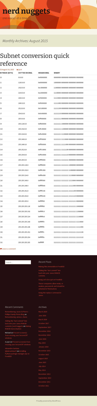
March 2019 (43, 312)
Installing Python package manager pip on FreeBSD (17, 353)
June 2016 (42, 339)
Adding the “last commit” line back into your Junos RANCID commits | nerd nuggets (16, 323)
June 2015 (42, 362)
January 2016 (43, 347)
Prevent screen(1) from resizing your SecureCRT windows (16, 335)
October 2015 (44, 354)
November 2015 (44, 351)
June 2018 (42, 315)
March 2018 (43, 319)
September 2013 (45, 378)
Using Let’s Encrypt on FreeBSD (50, 279)
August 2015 (43, 358)
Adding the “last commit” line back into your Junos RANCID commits (49, 273)
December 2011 (44, 382)
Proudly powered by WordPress (48, 401)
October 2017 (44, 323)
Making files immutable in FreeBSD (51, 266)
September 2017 (45, 327)
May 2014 (42, 370)
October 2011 (44, 386)
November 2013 (44, 374)
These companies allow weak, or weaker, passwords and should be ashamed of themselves (51, 286)
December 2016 (44, 331)
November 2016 (44, 335)
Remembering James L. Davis (16, 317)
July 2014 (42, 366)
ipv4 (20, 69)
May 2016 (42, 343)
